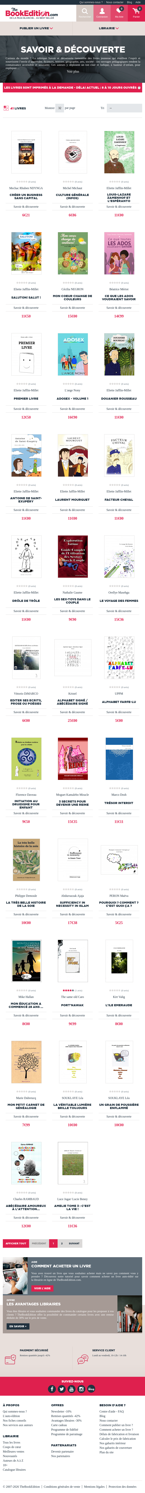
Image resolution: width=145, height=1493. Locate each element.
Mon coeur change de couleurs (72, 297)
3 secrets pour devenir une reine (72, 803)
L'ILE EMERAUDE (119, 1005)
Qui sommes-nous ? (91, 2)
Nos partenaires (60, 1456)
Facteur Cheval (119, 499)
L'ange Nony (72, 390)
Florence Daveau (26, 794)
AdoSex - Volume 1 (72, 398)
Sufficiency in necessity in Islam (72, 904)
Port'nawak (72, 1005)
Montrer (50, 108)
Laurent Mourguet (72, 499)
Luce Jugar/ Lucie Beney (72, 1199)
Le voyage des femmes (119, 600)
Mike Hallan (26, 996)
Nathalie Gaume (72, 592)
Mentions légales (94, 1486)
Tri (102, 108)
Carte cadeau (59, 1425)
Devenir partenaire (62, 1451)
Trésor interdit (118, 803)
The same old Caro (72, 996)
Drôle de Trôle (26, 600)
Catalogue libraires (14, 1469)
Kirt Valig (119, 996)
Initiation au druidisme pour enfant (26, 804)
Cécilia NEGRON (72, 289)
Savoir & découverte (26, 206)
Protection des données (123, 1486)
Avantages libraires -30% (66, 1420)
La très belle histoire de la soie (26, 904)
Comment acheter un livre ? (116, 1429)
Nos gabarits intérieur (112, 1443)
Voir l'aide (42, 1288)
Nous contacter (114, 2)
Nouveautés (10, 1456)
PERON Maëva (119, 895)
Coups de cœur (12, 1447)
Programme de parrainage (66, 1434)
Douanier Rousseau (119, 398)
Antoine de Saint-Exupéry (26, 500)
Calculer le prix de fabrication (117, 1438)
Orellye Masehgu (119, 592)
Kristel (72, 693)
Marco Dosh (118, 794)
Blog (129, 2)
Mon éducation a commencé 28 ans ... (26, 1005)
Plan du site (106, 1452)
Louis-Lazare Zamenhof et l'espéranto (119, 198)
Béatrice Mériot (119, 289)
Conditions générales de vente (62, 1486)
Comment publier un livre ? (116, 1425)
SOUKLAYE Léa (72, 1098)
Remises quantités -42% (65, 1416)
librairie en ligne (43, 1279)
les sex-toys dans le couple (72, 601)
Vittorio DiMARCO (26, 693)
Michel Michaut (72, 188)
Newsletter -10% (61, 1411)
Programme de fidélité (64, 1429)
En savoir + (18, 1326)
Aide (138, 2)
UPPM (119, 693)
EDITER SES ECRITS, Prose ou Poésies (26, 702)
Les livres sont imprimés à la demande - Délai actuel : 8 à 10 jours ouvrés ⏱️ (72, 87)
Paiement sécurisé (34, 1350)
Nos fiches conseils (14, 1420)
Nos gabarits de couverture (115, 1447)
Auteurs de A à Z (13, 1460)
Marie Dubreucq (26, 1098)
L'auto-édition (11, 1416)
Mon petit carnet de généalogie (26, 1106)
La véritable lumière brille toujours (72, 1106)
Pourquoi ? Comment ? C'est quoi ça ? (119, 904)
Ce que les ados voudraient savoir (119, 297)
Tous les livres (11, 1442)
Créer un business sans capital (26, 196)
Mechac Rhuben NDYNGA (26, 188)
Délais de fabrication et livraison (119, 1434)
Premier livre (26, 398)
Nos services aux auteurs (18, 1425)
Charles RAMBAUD (26, 1199)
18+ (5, 1465)
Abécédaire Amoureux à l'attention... (26, 1207)
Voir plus (73, 71)
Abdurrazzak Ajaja (72, 895)
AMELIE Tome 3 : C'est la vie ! (72, 1207)
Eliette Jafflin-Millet (119, 188)
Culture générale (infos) (72, 196)
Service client (103, 1350)
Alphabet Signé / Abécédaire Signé (72, 702)
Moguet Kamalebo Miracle (72, 794)
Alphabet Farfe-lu (119, 702)
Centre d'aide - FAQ (111, 1411)
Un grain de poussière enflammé (119, 1106)
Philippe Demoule (26, 895)
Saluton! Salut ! (26, 297)
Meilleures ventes (13, 1451)
